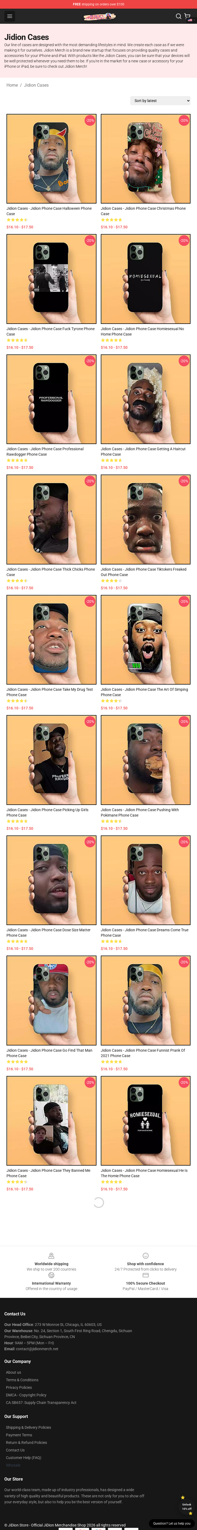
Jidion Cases (36, 85)
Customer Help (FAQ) (23, 1457)
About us (13, 1372)
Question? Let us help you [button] (172, 1523)
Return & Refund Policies (26, 1442)
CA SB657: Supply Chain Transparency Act (41, 1402)
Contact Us (15, 1450)
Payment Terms (19, 1435)
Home (12, 85)
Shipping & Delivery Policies (28, 1427)
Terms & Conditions (22, 1380)
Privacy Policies (19, 1387)
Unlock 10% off (187, 1506)
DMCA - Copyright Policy (26, 1395)
